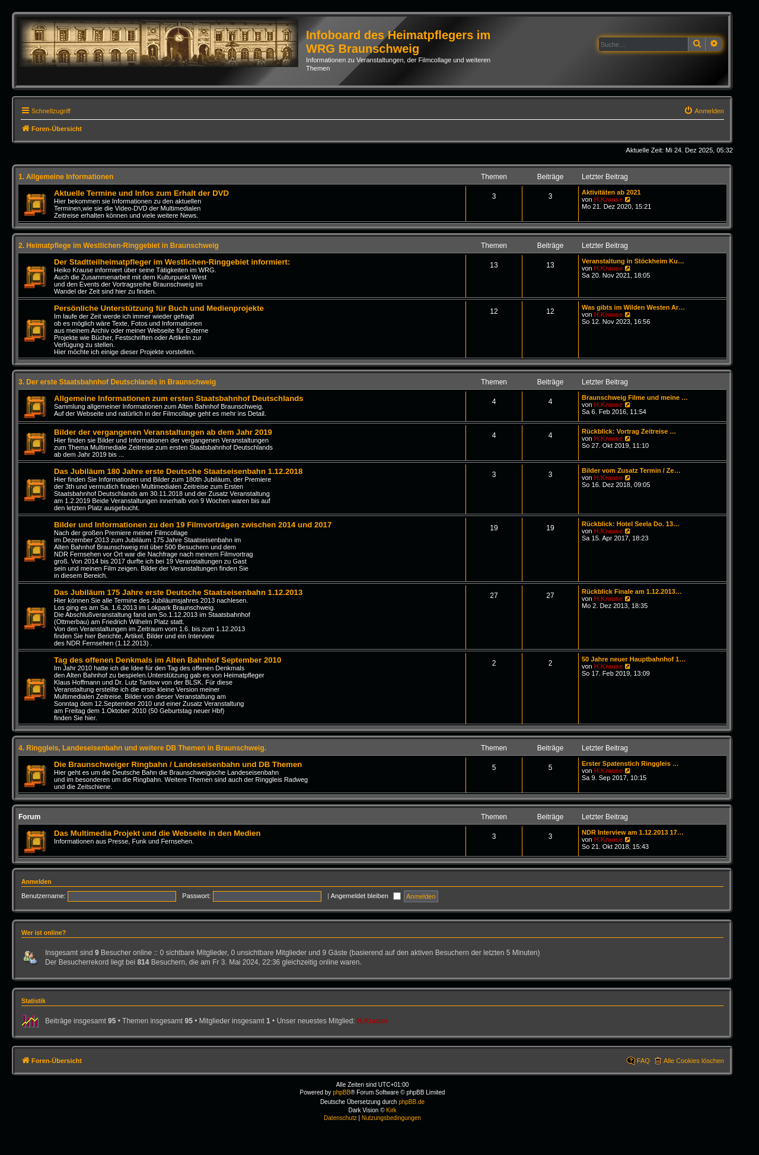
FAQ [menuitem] (643, 1060)
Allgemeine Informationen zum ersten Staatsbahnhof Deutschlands (179, 398)
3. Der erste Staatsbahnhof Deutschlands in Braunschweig (117, 382)
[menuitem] (704, 111)
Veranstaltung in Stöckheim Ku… (633, 261)
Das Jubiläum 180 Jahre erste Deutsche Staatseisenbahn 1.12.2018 (178, 471)
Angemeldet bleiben (366, 895)
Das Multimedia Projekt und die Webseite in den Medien (157, 833)
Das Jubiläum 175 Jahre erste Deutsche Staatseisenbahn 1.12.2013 (178, 592)
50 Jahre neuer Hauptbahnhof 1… (633, 659)
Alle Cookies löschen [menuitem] (694, 1060)
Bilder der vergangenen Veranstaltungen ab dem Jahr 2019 (163, 432)
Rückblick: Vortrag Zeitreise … (629, 431)
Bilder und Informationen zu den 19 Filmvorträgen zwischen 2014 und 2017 (192, 524)
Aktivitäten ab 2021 (611, 192)
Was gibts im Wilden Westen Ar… (633, 307)
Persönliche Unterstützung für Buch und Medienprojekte (159, 308)
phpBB (341, 1092)
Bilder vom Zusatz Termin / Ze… (631, 470)
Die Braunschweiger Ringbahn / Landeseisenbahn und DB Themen (178, 764)
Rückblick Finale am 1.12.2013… (632, 591)
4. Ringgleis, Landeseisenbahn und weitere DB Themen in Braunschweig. (142, 748)
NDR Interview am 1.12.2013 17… (633, 832)
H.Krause (608, 199)
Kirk (391, 1110)
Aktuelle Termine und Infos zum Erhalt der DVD (141, 193)
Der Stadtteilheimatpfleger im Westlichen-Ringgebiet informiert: (172, 261)
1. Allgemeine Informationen (65, 177)
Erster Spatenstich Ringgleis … (630, 763)
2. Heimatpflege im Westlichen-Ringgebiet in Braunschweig (118, 245)
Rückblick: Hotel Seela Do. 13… (631, 523)
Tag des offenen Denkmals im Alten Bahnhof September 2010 (167, 660)
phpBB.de (411, 1102)
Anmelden (36, 881)
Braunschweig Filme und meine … (635, 397)
